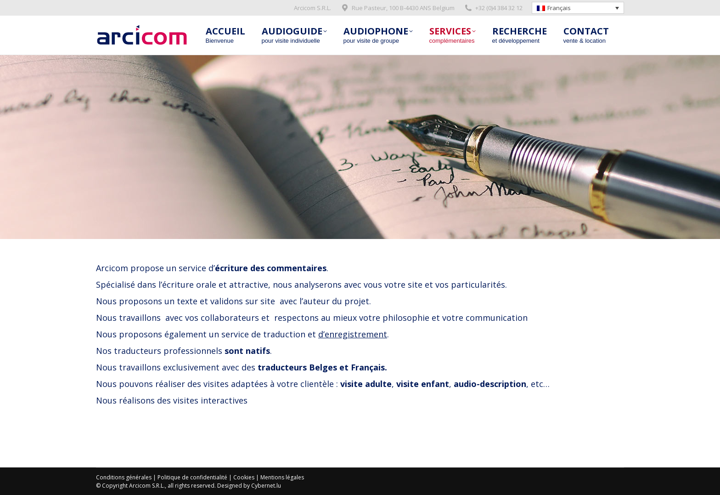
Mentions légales (282, 477)
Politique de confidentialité (192, 477)
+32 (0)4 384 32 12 (493, 8)
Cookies (243, 477)
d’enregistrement (352, 334)
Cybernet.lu (266, 485)
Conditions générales (124, 477)
